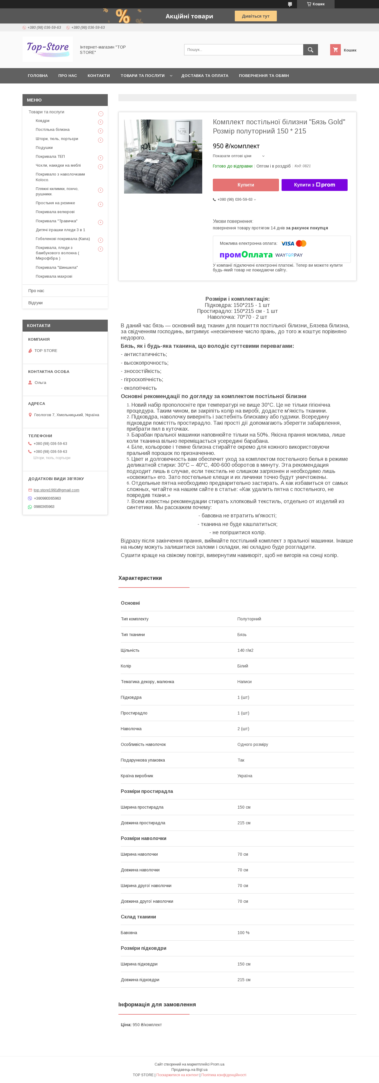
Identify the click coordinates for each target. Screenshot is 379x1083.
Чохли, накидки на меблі (58, 165)
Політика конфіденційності (223, 1075)
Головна (38, 75)
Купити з (314, 185)
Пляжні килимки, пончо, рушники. (57, 191)
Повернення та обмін (264, 75)
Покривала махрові (54, 276)
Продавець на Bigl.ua (189, 1070)
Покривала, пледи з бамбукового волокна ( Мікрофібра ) (57, 252)
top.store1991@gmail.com (56, 490)
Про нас (67, 75)
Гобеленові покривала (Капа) (63, 238)
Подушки (44, 147)
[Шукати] (310, 49)
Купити (246, 184)
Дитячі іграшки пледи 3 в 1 (60, 230)
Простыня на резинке (55, 203)
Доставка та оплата (204, 75)
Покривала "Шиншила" (57, 267)
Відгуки (35, 302)
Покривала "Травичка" (57, 221)
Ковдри (42, 120)
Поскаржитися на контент (177, 1075)
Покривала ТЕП (50, 156)
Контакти (99, 75)
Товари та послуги (143, 75)
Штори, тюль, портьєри (57, 138)
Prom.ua (217, 1064)
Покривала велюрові (55, 212)
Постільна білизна (53, 129)
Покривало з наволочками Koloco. (60, 177)
